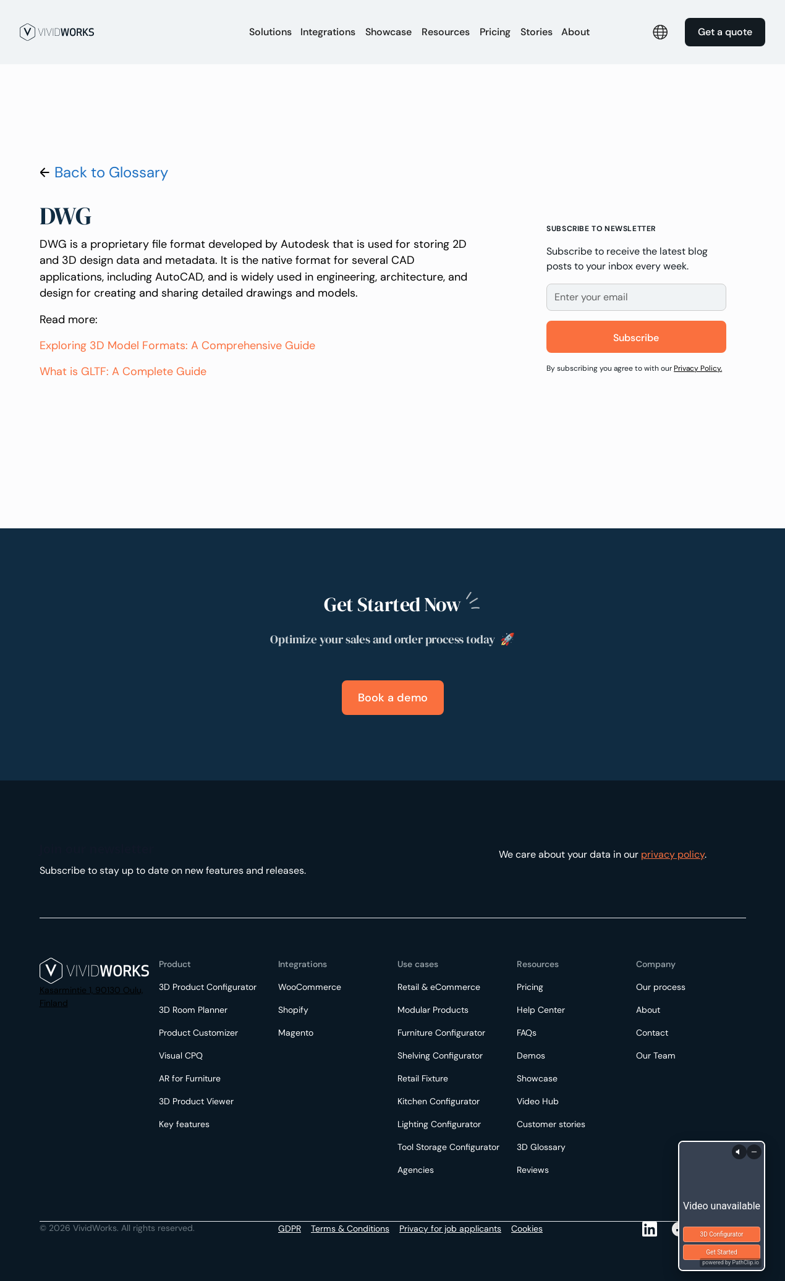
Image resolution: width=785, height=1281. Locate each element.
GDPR (289, 1228)
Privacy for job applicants (450, 1228)
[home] (128, 32)
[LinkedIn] (649, 1229)
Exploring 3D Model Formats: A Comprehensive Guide (177, 345)
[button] (270, 32)
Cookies (527, 1228)
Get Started (721, 1252)
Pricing (495, 31)
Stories (536, 31)
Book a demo (393, 697)
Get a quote (725, 31)
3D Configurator (722, 1234)
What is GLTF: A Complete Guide (123, 371)
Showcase (388, 31)
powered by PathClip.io (730, 1262)
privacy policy (673, 854)
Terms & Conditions (350, 1228)
